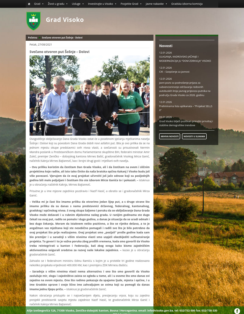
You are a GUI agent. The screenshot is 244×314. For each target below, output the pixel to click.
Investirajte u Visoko (102, 4)
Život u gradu (58, 4)
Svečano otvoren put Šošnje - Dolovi (62, 37)
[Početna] (29, 4)
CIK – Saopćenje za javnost (174, 71)
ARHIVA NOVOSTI (170, 136)
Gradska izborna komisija (187, 4)
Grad (39, 4)
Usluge (78, 4)
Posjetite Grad (131, 4)
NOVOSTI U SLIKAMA (194, 136)
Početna (32, 37)
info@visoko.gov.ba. (160, 310)
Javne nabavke (157, 4)
